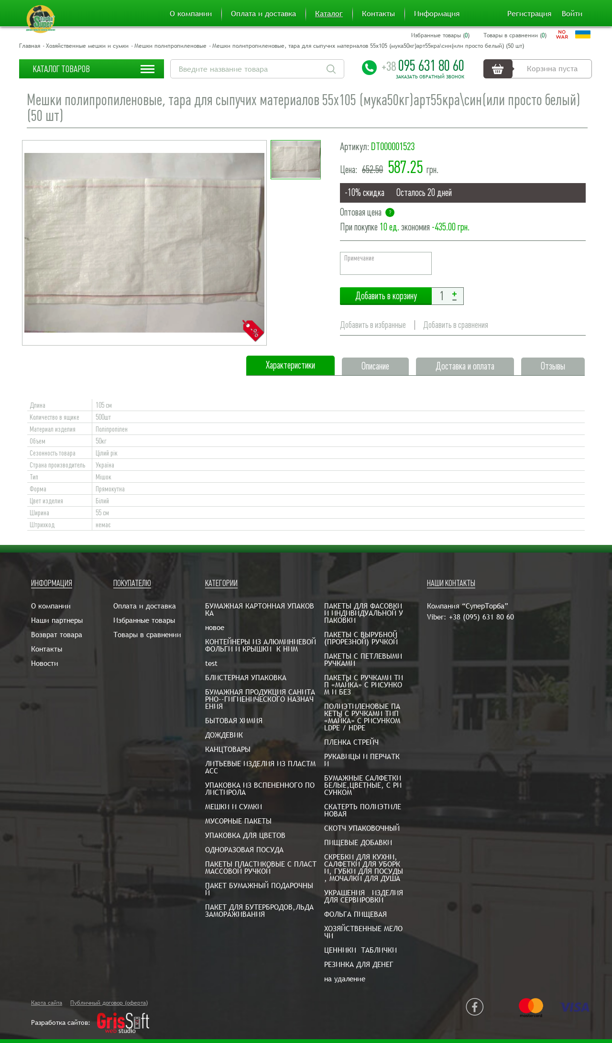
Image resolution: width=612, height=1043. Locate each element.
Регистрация (529, 14)
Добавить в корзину (385, 296)
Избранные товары (144, 620)
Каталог (329, 14)
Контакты (378, 14)
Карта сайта (46, 1003)
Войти (572, 14)
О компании (191, 14)
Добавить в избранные (373, 324)
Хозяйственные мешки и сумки (87, 46)
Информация (436, 14)
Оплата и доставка (263, 14)
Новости (44, 663)
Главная (29, 46)
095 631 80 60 (423, 65)
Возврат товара (56, 634)
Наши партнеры (57, 620)
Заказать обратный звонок (430, 77)
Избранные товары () (440, 35)
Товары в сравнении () (514, 35)
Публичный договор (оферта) (109, 1003)
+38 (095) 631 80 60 (481, 617)
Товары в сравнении (147, 634)
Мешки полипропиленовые (170, 46)
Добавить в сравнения (455, 324)
